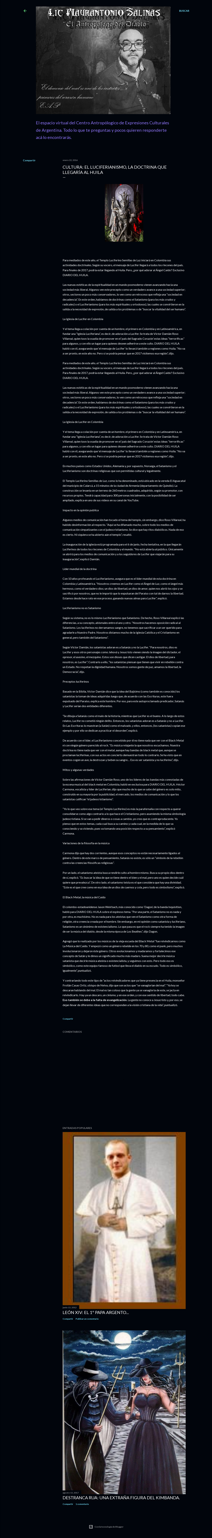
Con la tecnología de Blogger (106, 1527)
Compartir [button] (29, 160)
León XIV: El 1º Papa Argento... (96, 1312)
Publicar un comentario (87, 1318)
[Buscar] (184, 10)
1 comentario (82, 1504)
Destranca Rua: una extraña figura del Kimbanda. (121, 1497)
